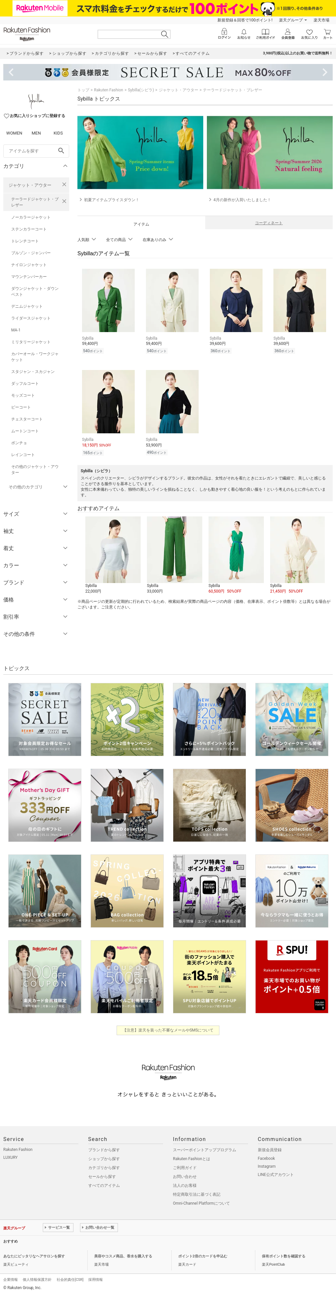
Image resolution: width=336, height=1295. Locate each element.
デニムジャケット (27, 306)
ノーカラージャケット (31, 217)
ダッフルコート (25, 383)
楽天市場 (321, 20)
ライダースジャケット (31, 318)
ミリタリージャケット (31, 342)
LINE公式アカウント (276, 1174)
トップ (83, 90)
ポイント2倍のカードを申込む (202, 1256)
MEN (36, 133)
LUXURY (10, 1157)
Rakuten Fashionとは (191, 1158)
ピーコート (21, 407)
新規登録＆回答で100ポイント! (244, 20)
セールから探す (102, 1176)
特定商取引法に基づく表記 (196, 1194)
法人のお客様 (185, 1185)
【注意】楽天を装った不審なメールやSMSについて (168, 1030)
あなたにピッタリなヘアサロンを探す (34, 1256)
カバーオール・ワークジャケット (35, 357)
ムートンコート (25, 431)
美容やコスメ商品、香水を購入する (123, 1256)
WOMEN (14, 133)
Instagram (267, 1166)
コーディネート (269, 223)
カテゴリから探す (104, 1167)
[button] (113, 553)
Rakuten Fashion (108, 90)
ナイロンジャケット (29, 264)
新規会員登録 (270, 1150)
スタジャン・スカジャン (33, 371)
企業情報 (10, 1280)
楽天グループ (291, 20)
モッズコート (23, 395)
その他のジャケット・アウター (35, 469)
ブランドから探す (104, 1150)
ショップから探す (104, 1158)
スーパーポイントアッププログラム (204, 1150)
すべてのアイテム (104, 1185)
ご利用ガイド (185, 1167)
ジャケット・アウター (30, 185)
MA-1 (15, 330)
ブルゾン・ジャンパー (31, 253)
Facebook (266, 1158)
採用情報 (95, 1280)
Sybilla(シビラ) (141, 90)
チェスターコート (27, 419)
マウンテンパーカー (29, 276)
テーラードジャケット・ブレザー (35, 202)
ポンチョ (19, 443)
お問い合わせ (185, 1176)
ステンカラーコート (29, 229)
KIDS (58, 133)
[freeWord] (36, 151)
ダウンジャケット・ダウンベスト (35, 291)
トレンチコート (25, 241)
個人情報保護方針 (37, 1280)
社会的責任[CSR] (70, 1280)
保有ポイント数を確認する (283, 1256)
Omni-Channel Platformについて (201, 1203)
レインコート (23, 454)
